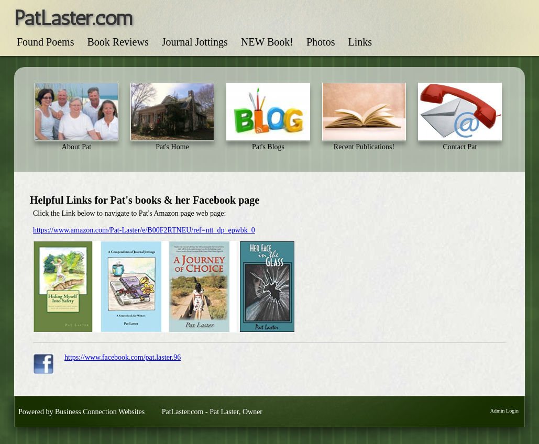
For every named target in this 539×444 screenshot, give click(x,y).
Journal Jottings (195, 42)
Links (360, 42)
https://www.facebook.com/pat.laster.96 (122, 357)
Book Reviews (117, 42)
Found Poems (45, 42)
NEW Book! (267, 42)
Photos (320, 42)
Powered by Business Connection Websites (81, 412)
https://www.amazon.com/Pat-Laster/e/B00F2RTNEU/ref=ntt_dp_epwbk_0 (144, 230)
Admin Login (504, 411)
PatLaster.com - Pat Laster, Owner (212, 412)
